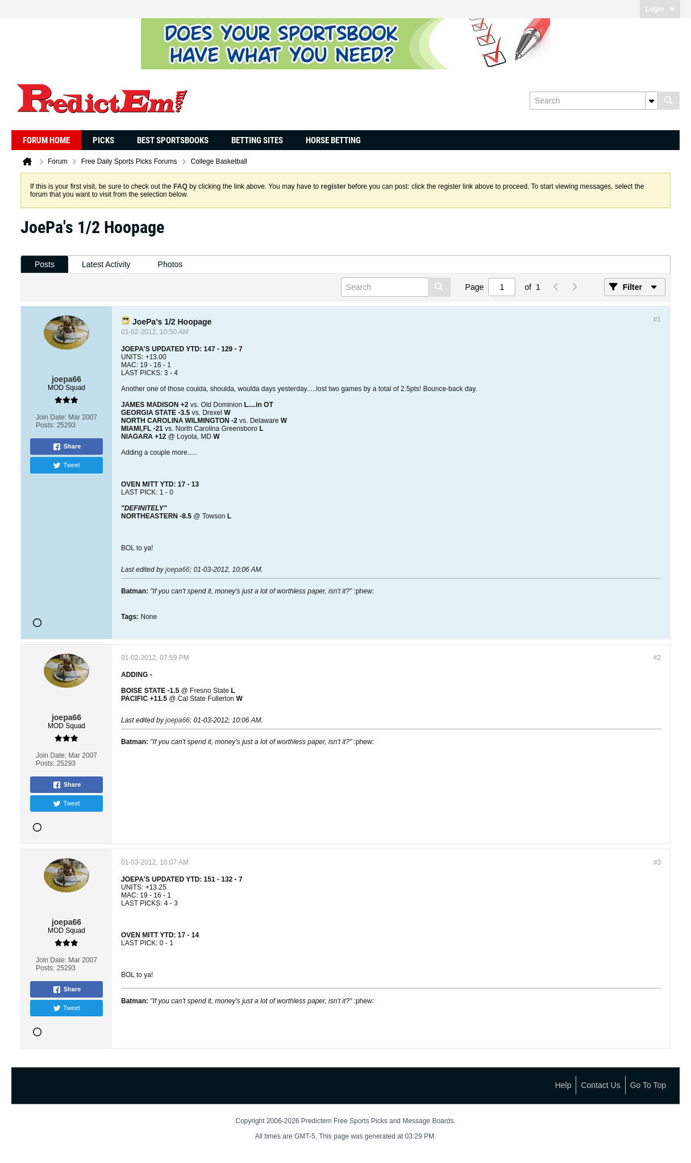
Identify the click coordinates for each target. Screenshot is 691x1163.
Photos (170, 264)
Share (66, 446)
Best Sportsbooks (173, 140)
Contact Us (600, 1085)
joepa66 (177, 570)
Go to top (648, 1085)
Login (660, 9)
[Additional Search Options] (651, 101)
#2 (657, 658)
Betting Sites (257, 140)
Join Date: (51, 417)
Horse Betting (333, 140)
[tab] (44, 264)
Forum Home (46, 140)
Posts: (45, 425)
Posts (45, 264)
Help (563, 1085)
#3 (657, 862)
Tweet (66, 466)
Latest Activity (106, 264)
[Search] (593, 101)
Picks (103, 140)
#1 (657, 319)
